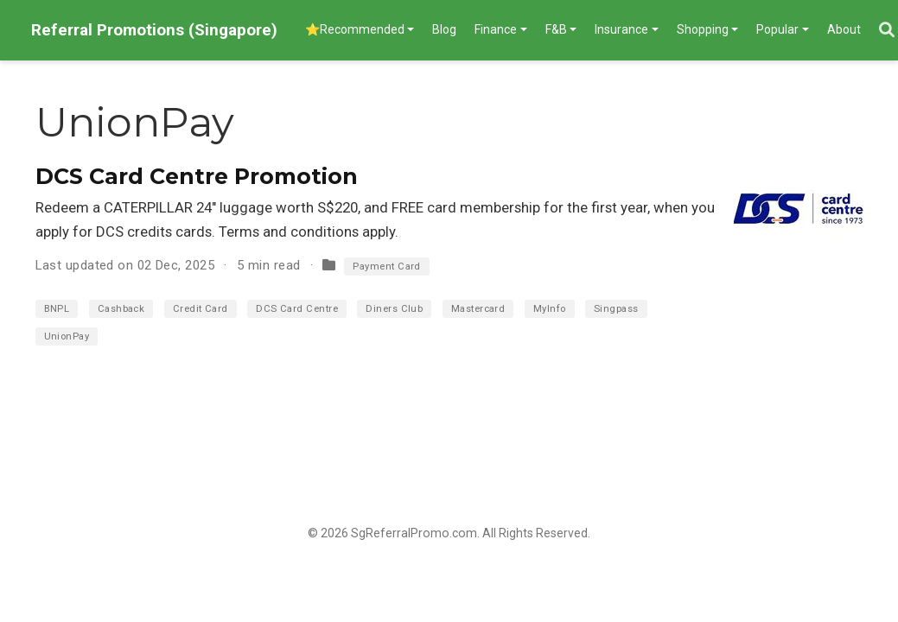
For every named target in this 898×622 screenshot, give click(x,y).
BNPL (57, 308)
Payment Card (386, 266)
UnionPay (67, 336)
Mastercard (478, 308)
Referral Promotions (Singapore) (154, 30)
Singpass (616, 308)
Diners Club (394, 308)
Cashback (121, 308)
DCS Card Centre (297, 308)
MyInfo (549, 308)
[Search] (887, 31)
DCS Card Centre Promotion (196, 176)
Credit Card (200, 308)
